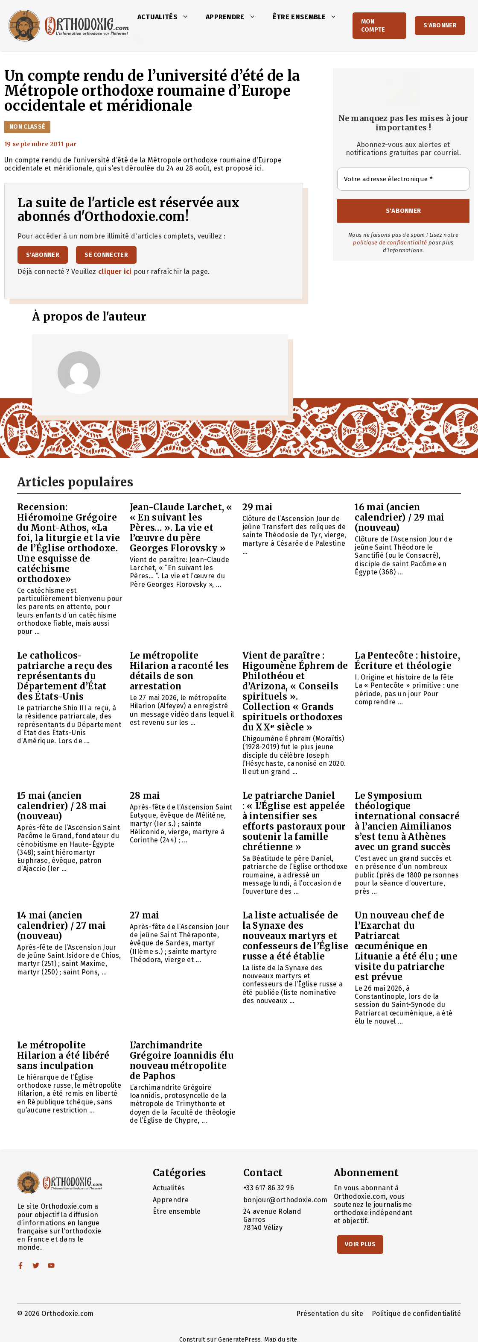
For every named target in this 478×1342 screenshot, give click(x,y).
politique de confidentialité (390, 242)
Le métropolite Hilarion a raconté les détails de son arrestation (179, 671)
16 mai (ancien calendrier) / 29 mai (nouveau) (399, 517)
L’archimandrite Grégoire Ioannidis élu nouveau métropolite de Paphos (182, 1060)
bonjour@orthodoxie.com (285, 1200)
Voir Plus (360, 1244)
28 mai (145, 795)
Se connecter (106, 255)
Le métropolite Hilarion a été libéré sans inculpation (63, 1055)
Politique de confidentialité (416, 1314)
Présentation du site (329, 1314)
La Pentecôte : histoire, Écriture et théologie (407, 660)
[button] (187, 17)
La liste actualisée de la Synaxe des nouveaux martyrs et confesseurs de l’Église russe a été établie (295, 936)
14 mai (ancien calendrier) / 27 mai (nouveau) (61, 925)
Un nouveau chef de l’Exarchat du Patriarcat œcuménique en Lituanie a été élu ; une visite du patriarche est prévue (406, 946)
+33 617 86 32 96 (268, 1188)
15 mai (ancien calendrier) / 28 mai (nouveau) (62, 805)
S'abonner (440, 25)
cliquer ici (115, 272)
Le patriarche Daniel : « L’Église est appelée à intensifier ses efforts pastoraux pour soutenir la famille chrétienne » (294, 821)
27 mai (145, 915)
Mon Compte (373, 25)
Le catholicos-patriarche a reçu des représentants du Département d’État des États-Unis (65, 676)
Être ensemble (309, 17)
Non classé (27, 126)
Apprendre (235, 17)
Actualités (167, 17)
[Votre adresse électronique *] (403, 179)
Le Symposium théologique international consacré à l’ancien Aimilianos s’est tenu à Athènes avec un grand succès (407, 821)
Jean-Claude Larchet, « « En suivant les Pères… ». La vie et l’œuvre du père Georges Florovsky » (181, 527)
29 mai (257, 507)
